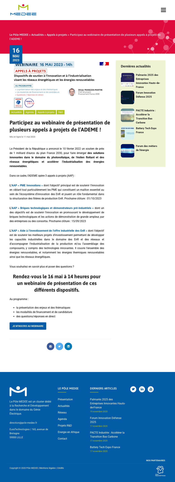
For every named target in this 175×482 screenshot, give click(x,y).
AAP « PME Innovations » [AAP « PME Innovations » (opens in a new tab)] (27, 185)
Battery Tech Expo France (146, 130)
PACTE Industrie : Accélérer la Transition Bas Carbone (146, 116)
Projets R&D (65, 425)
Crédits (60, 468)
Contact (62, 438)
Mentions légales (47, 468)
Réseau (62, 412)
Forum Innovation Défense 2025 (145, 94)
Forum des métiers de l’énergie (146, 148)
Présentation (65, 399)
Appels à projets (46, 112)
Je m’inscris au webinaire (27, 326)
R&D (60, 112)
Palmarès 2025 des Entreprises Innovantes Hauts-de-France (148, 81)
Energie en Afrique (68, 432)
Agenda (30, 112)
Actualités (16, 112)
